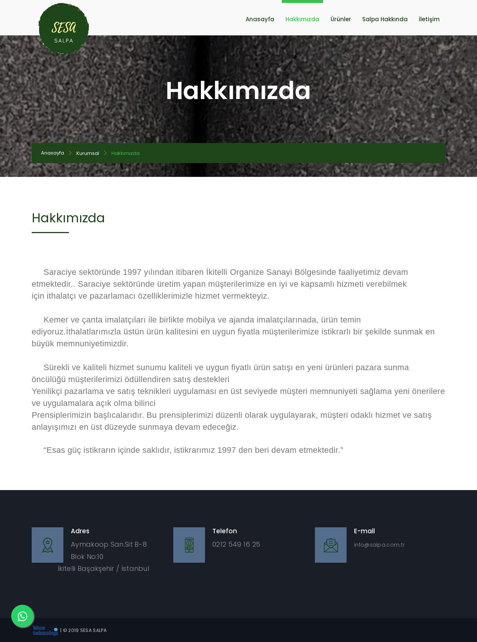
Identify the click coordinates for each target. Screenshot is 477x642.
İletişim (429, 19)
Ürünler (341, 19)
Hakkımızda (302, 19)
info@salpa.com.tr (379, 545)
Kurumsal (87, 153)
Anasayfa (260, 19)
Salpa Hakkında (385, 19)
